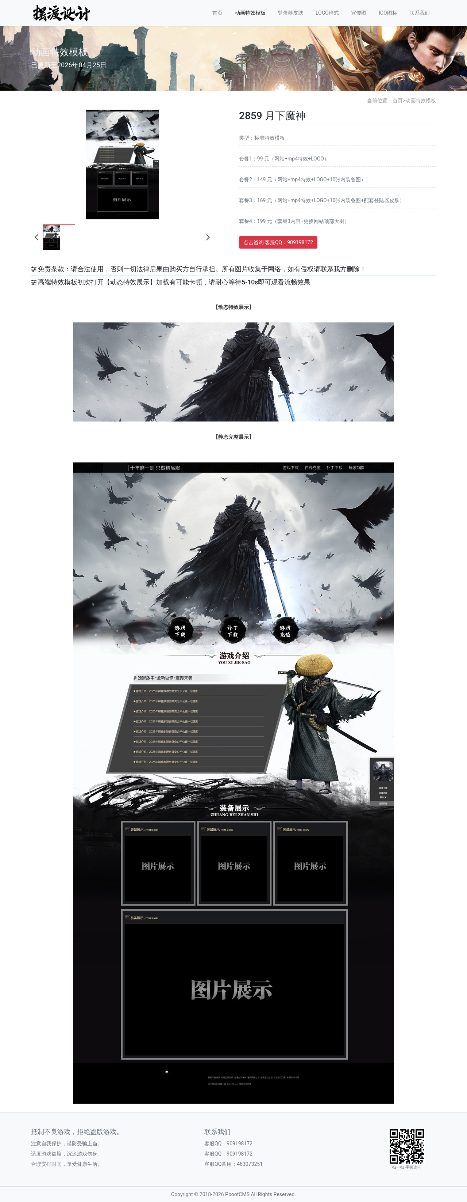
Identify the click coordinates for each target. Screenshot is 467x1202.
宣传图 (358, 13)
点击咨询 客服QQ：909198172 (278, 242)
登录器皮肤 (290, 13)
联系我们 (419, 13)
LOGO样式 (327, 13)
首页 (217, 13)
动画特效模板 (250, 13)
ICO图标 (388, 13)
